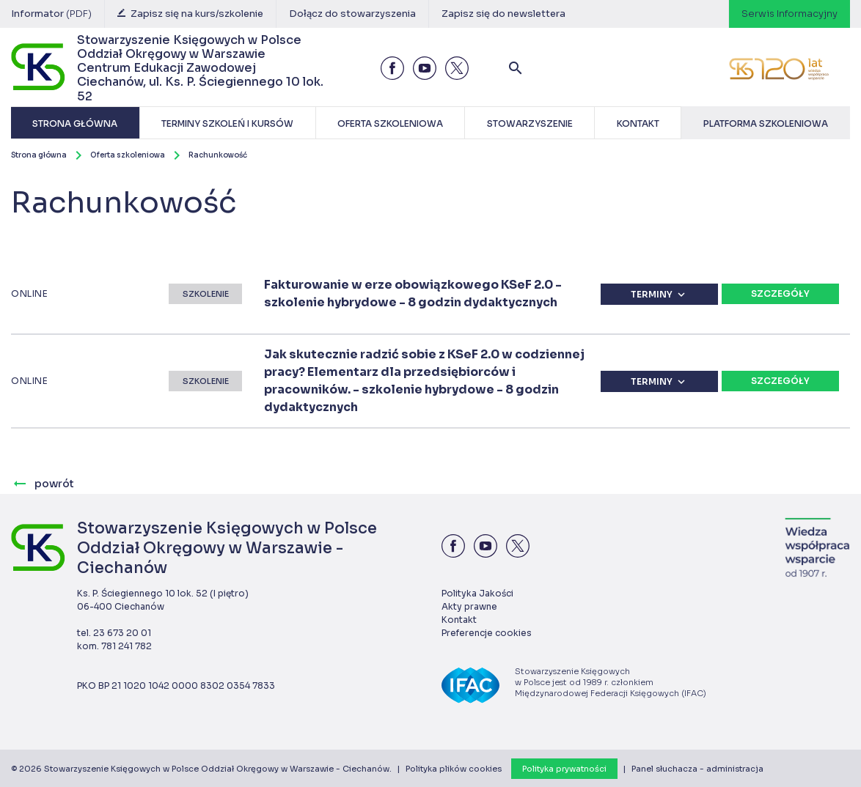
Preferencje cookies (487, 632)
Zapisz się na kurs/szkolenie (190, 13)
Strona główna (39, 155)
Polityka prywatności (564, 769)
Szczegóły (780, 293)
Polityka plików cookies (454, 769)
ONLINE (29, 293)
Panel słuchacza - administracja (697, 769)
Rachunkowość (217, 155)
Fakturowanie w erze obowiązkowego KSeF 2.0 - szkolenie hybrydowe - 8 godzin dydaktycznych (413, 293)
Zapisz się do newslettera (503, 13)
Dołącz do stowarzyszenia (352, 13)
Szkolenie (206, 294)
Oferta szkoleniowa (127, 155)
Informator (51, 13)
